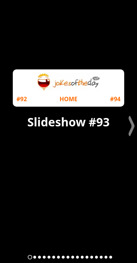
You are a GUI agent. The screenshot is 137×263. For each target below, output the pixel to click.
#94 (115, 99)
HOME (68, 99)
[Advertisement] (68, 172)
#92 (21, 99)
